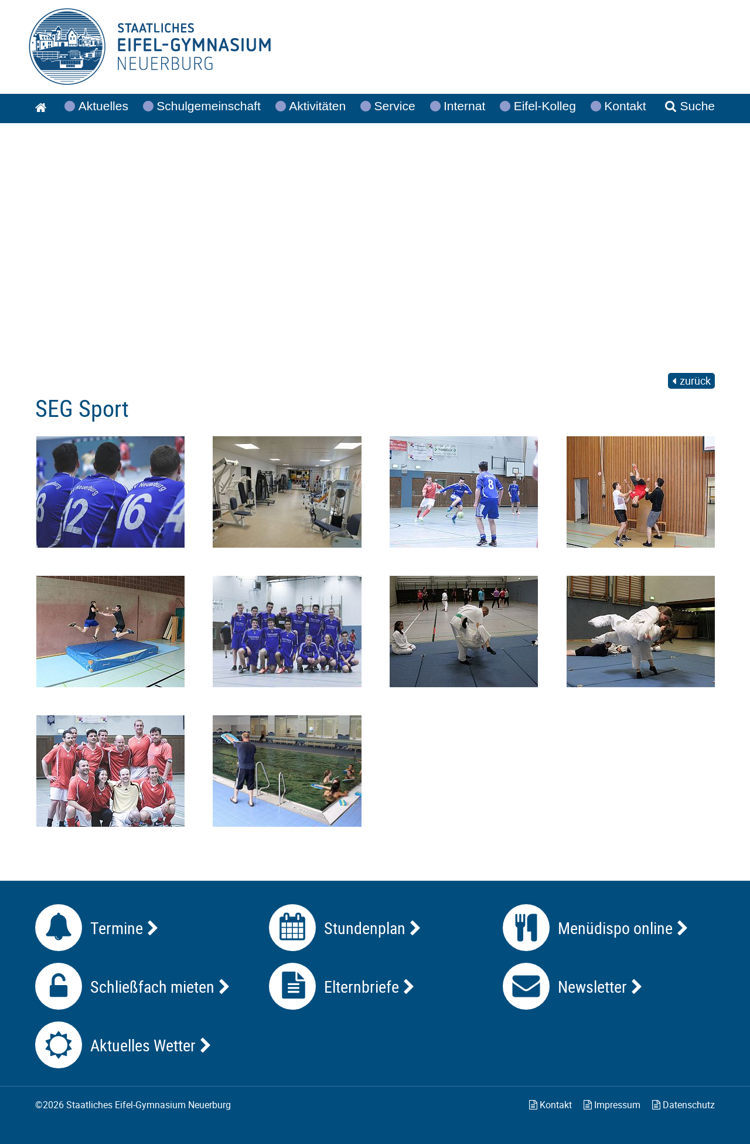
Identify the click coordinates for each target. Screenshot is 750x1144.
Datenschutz (683, 1104)
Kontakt (550, 1104)
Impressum (612, 1104)
